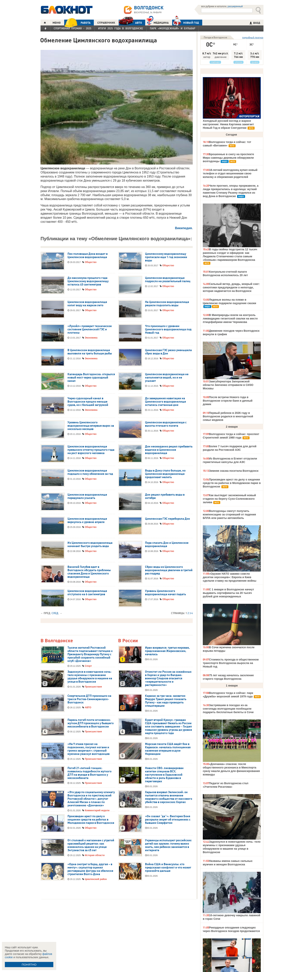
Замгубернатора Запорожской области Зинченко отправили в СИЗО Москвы (228, 385)
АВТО (130, 23)
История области (94, 855)
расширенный (235, 6)
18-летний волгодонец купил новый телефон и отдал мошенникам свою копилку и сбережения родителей (230, 173)
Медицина (158, 22)
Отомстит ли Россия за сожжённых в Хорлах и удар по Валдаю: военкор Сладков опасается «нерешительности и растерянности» (168, 678)
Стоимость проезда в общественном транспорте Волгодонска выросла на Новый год (231, 663)
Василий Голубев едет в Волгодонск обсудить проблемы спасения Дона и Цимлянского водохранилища (89, 572)
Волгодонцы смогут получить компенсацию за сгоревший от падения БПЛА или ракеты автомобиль (229, 514)
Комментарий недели (97, 810)
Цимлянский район (96, 879)
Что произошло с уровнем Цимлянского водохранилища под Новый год (168, 329)
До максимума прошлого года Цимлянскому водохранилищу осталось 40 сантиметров (88, 281)
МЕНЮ (57, 22)
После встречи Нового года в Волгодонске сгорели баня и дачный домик (227, 401)
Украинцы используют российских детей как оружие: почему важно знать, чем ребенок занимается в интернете (168, 845)
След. (55, 613)
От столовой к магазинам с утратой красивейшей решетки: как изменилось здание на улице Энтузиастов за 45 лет (90, 845)
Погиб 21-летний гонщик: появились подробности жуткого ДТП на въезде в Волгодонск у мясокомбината (89, 773)
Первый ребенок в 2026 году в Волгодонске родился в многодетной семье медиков (228, 416)
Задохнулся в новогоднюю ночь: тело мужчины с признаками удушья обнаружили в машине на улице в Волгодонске (89, 676)
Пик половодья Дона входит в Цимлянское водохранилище (87, 255)
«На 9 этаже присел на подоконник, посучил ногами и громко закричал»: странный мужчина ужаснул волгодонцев (88, 749)
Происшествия (93, 686)
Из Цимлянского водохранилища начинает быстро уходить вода (89, 544)
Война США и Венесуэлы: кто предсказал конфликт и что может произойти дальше (168, 867)
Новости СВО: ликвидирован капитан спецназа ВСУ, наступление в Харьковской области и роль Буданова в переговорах (164, 774)
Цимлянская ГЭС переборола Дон (167, 518)
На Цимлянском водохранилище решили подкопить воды (167, 303)
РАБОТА (77, 23)
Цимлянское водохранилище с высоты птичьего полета (166, 424)
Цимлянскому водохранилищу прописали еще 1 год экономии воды (166, 257)
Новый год (185, 22)
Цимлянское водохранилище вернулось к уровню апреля (87, 520)
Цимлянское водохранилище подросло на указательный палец (167, 279)
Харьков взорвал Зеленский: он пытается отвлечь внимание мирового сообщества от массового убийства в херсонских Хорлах (168, 797)
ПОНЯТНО (29, 964)
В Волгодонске (57, 640)
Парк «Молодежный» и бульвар (172, 28)
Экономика (91, 337)
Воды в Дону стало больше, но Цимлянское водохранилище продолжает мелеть (165, 474)
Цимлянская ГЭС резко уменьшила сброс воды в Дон (168, 351)
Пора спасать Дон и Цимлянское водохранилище (166, 544)
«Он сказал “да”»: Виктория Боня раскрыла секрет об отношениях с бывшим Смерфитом (167, 819)
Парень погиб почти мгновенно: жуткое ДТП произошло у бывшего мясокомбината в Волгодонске (90, 723)
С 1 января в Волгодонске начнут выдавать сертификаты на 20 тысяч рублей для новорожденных (228, 593)
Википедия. (184, 228)
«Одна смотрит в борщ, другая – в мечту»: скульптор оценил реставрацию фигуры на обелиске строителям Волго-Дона (90, 869)
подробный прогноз (252, 37)
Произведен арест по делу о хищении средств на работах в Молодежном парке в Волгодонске (90, 819)
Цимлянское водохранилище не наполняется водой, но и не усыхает (166, 377)
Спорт (88, 666)
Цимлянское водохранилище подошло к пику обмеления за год (90, 472)
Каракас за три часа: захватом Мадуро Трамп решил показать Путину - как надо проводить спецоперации (165, 700)
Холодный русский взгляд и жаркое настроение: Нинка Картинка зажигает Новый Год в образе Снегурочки (228, 124)
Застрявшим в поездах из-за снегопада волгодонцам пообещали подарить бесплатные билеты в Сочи (228, 709)
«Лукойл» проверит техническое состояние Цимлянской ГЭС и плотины (89, 329)
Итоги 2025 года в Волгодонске (120, 28)
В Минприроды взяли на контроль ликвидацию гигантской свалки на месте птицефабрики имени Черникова (230, 318)
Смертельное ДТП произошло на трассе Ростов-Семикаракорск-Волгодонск (89, 699)
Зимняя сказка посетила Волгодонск (233, 470)
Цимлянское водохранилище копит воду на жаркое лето (87, 303)
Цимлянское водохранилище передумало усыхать (87, 496)
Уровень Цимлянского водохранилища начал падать (165, 592)
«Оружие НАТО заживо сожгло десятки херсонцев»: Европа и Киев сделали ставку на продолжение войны (229, 577)
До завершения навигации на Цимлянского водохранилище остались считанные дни (165, 402)
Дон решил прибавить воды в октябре (165, 496)
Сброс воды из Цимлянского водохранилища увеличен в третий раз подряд (169, 570)
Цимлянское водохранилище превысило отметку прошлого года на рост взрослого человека (90, 450)
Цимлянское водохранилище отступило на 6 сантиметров (87, 592)
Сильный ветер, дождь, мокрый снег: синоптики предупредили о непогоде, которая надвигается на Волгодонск (231, 287)
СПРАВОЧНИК (106, 22)
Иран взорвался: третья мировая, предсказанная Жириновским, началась (167, 651)
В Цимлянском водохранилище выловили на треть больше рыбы (89, 351)
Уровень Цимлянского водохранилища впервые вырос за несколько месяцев (90, 426)
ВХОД (255, 23)
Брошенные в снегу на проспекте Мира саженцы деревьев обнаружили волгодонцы (228, 158)
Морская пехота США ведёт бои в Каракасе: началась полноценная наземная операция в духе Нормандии (168, 749)
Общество (91, 262)
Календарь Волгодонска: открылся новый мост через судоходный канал (91, 377)
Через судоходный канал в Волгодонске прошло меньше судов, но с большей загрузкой (87, 402)
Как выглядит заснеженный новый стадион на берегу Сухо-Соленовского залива (229, 499)
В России (128, 640)
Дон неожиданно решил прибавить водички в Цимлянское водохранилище (169, 450)
